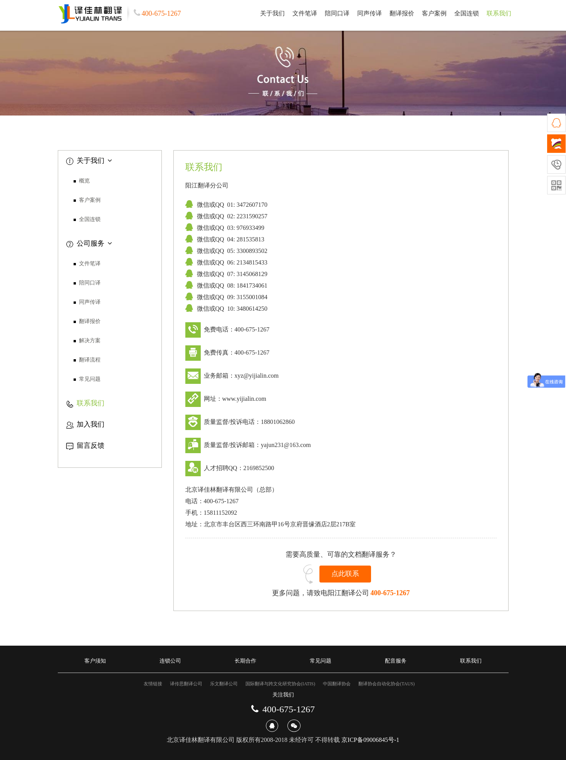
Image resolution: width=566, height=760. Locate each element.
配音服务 (395, 661)
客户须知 (95, 661)
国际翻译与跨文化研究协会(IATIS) (280, 683)
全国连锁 (466, 13)
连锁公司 (170, 661)
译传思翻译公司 (186, 683)
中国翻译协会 (337, 683)
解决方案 (90, 340)
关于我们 (272, 13)
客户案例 (434, 13)
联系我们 (499, 13)
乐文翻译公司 (224, 683)
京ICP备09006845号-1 (370, 740)
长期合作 (245, 661)
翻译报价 (402, 13)
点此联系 (345, 574)
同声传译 (369, 13)
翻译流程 (90, 360)
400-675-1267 (390, 593)
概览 (84, 181)
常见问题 (90, 379)
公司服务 (89, 243)
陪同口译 (337, 13)
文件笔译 (304, 13)
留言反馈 (85, 445)
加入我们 (85, 424)
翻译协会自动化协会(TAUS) (386, 683)
